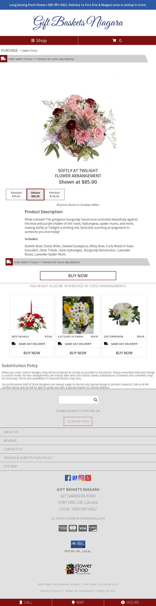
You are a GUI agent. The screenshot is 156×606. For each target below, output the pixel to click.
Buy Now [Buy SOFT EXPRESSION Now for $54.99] (124, 352)
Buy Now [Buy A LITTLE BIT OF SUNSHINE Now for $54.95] (78, 352)
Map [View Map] (78, 602)
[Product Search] (79, 400)
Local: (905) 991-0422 (78, 508)
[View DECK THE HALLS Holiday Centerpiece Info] (31, 315)
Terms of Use (106, 591)
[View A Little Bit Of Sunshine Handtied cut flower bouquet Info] (78, 315)
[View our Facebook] (68, 480)
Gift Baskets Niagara (78, 22)
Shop (39, 40)
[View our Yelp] (88, 480)
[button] (78, 544)
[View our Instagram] (81, 480)
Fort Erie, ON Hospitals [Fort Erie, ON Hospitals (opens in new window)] (100, 584)
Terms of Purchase (79, 591)
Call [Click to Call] (26, 602)
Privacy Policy (51, 591)
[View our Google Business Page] (75, 480)
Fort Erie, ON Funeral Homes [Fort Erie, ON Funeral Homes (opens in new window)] (59, 584)
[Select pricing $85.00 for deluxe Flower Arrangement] (35, 194)
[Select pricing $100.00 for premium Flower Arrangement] (54, 194)
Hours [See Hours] (130, 602)
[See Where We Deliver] (78, 421)
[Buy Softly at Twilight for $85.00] (78, 275)
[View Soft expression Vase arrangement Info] (124, 315)
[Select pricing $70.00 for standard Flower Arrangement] (16, 194)
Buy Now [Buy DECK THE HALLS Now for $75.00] (31, 352)
